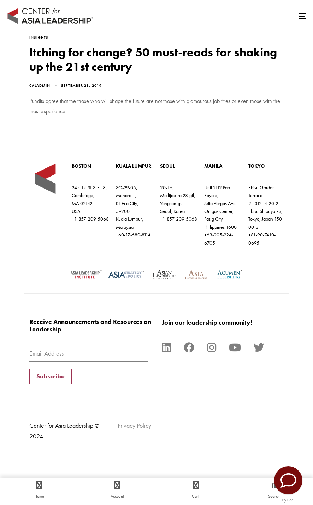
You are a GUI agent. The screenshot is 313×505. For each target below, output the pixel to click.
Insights (38, 37)
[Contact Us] (288, 480)
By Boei (288, 500)
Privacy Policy (134, 425)
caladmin (39, 85)
